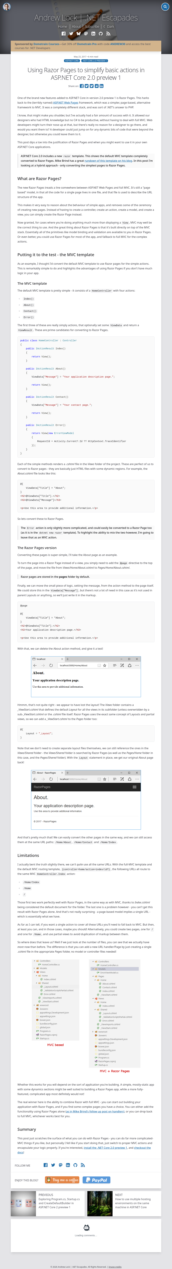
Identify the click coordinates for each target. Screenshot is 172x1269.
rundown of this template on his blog (108, 161)
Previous (46, 1195)
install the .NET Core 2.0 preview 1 (105, 1148)
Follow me (22, 1165)
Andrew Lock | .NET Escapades (86, 17)
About (76, 26)
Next (119, 1195)
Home (62, 26)
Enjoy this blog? (26, 1180)
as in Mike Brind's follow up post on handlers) (95, 1111)
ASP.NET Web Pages (65, 102)
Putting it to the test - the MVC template (55, 254)
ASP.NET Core (72, 60)
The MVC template (32, 283)
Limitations (28, 855)
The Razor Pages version (37, 547)
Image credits (115, 1266)
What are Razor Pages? (39, 178)
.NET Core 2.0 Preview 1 (95, 60)
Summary (26, 1129)
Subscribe (92, 26)
